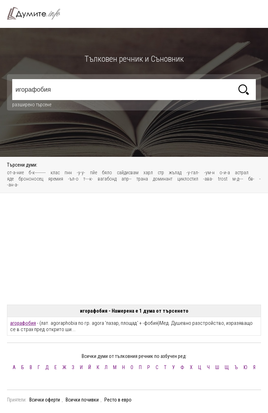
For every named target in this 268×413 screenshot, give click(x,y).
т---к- (88, 179)
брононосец (30, 179)
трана (142, 179)
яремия (55, 179)
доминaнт (162, 179)
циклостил (187, 179)
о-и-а (224, 172)
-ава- (208, 179)
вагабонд (107, 179)
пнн (68, 172)
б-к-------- (37, 172)
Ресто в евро (118, 400)
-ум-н (209, 172)
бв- (251, 179)
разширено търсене (31, 104)
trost (223, 179)
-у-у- (81, 172)
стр (161, 172)
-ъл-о (73, 179)
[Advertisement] (134, 249)
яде (10, 179)
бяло (107, 172)
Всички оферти (44, 400)
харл (148, 172)
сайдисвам (128, 172)
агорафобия (23, 323)
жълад (175, 172)
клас (55, 172)
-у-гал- (192, 172)
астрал (241, 172)
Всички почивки (82, 400)
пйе (93, 172)
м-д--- (237, 179)
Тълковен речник (37, 13)
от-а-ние (15, 172)
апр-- (126, 179)
